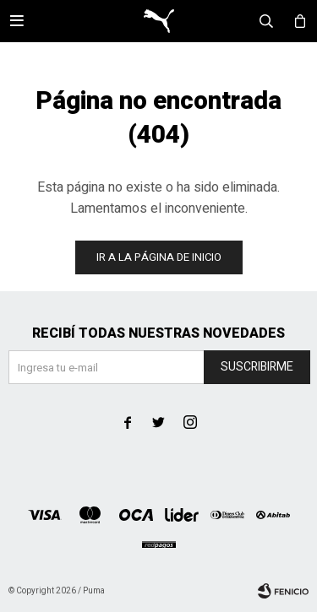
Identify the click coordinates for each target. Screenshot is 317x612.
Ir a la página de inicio (158, 257)
